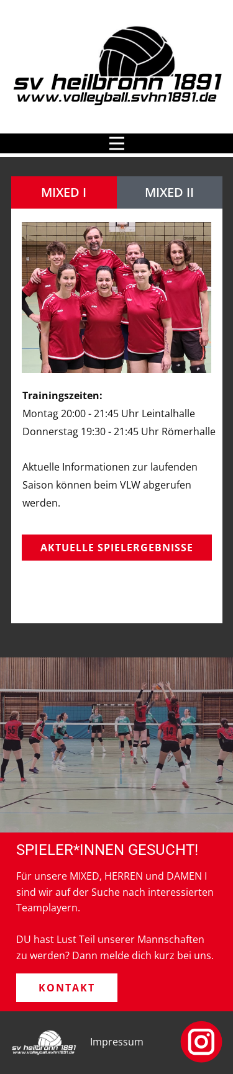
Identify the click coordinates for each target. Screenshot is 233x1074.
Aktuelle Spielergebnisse (116, 547)
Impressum (117, 1042)
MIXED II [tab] (169, 192)
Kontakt (67, 988)
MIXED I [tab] (63, 192)
